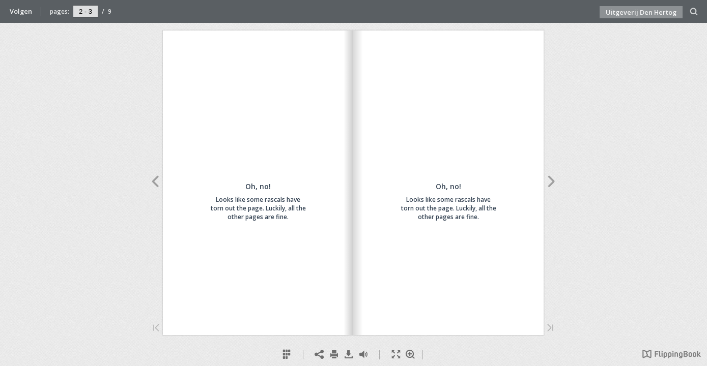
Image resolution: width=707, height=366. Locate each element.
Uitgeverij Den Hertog (641, 12)
